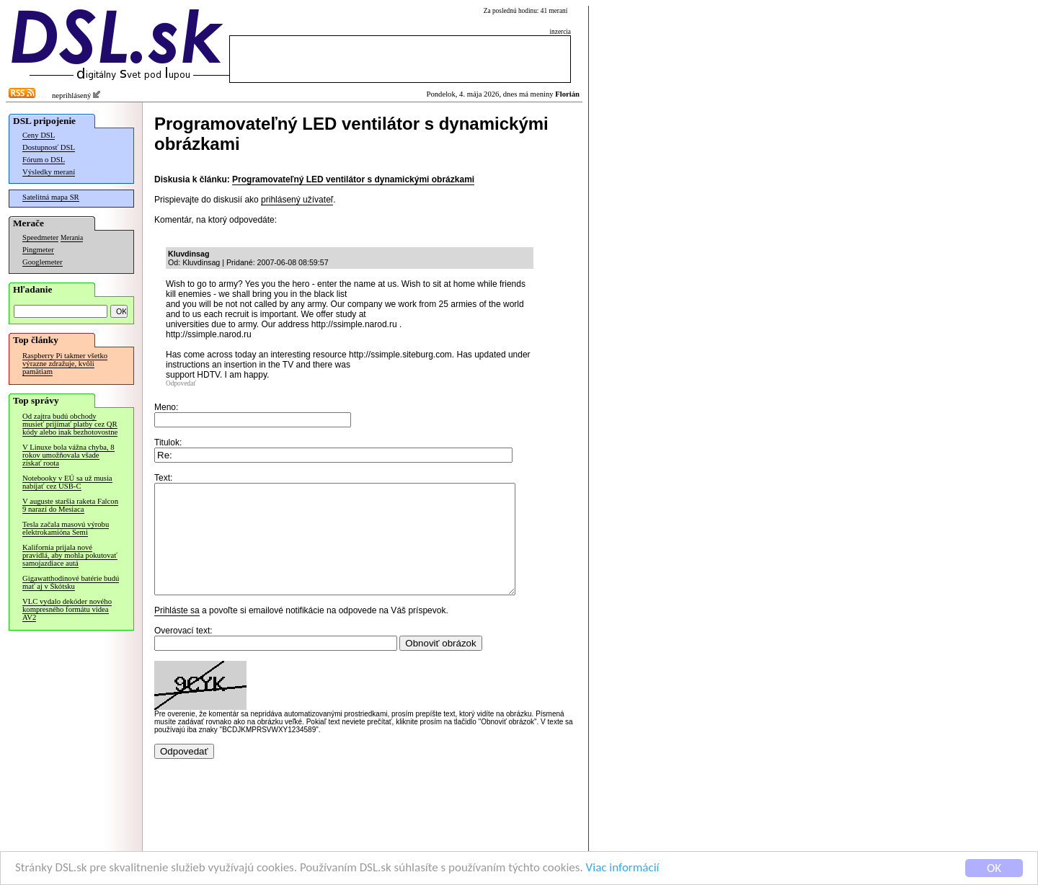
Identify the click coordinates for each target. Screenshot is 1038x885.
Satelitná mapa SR (50, 197)
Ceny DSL (38, 135)
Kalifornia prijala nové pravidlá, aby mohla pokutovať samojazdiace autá (69, 555)
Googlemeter (42, 262)
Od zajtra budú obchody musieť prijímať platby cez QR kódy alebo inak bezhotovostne (69, 424)
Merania (72, 237)
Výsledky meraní (48, 172)
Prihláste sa (177, 632)
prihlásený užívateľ (297, 200)
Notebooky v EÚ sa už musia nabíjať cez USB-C (67, 482)
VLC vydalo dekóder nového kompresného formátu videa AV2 (67, 609)
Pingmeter (38, 250)
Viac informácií (623, 868)
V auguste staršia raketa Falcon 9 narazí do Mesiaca (70, 505)
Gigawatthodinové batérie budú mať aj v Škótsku (70, 582)
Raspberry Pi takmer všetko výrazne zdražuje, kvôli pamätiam (64, 363)
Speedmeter (40, 237)
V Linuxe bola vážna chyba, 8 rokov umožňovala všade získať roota (68, 455)
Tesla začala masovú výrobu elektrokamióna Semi (65, 528)
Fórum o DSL (43, 160)
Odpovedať (181, 383)
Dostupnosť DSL (48, 147)
